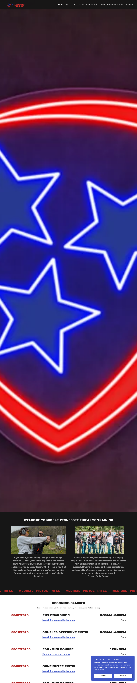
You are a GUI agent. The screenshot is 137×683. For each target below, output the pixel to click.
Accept (124, 675)
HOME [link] (60, 4)
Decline (104, 675)
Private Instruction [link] (88, 4)
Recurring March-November (56, 654)
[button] (71, 4)
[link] (14, 4)
